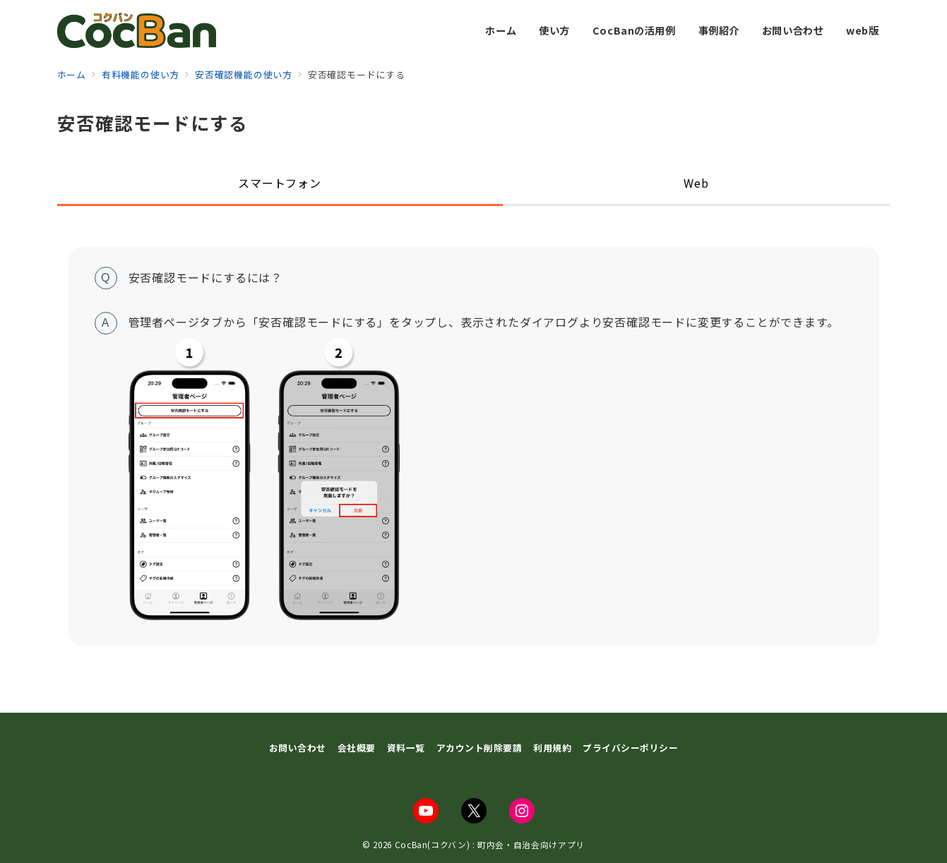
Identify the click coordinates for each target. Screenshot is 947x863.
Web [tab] (696, 182)
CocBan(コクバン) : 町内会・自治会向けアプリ (490, 844)
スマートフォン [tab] (279, 182)
